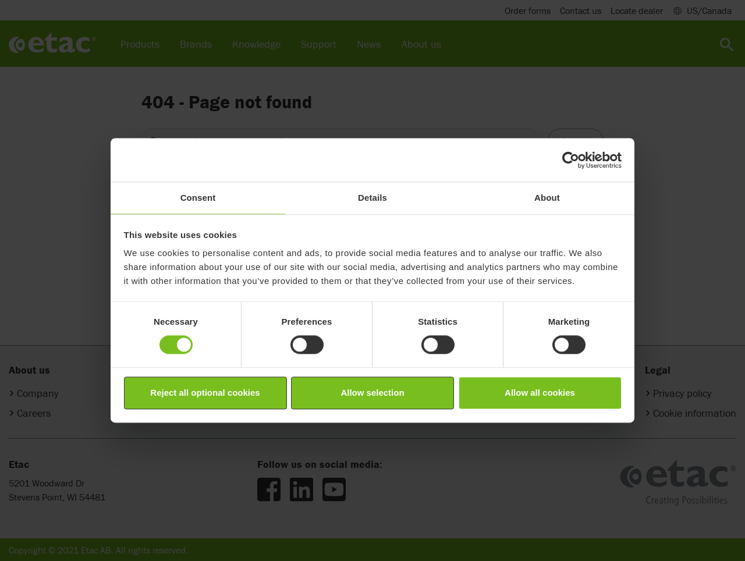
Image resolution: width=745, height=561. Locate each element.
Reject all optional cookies (205, 392)
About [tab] (547, 198)
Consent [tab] (198, 198)
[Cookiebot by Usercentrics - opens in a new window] (571, 160)
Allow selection (372, 392)
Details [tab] (372, 198)
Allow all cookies (540, 392)
